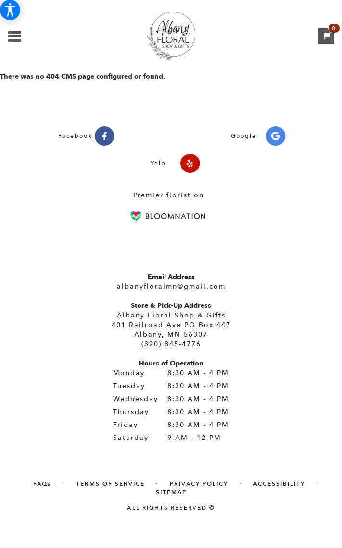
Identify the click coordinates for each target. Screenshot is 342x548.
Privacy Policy (199, 483)
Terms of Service (110, 483)
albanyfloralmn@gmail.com (171, 286)
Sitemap (171, 492)
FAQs (42, 483)
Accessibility (279, 483)
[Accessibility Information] (10, 10)
